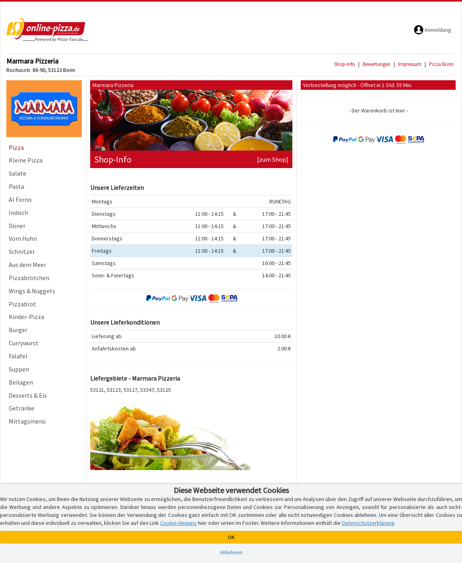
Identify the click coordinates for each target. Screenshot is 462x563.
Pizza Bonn (441, 64)
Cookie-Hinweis (178, 522)
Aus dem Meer (27, 265)
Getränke (21, 408)
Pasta (16, 186)
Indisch (18, 213)
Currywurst (24, 343)
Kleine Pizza (26, 160)
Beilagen (21, 382)
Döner (17, 226)
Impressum (409, 64)
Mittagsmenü (27, 421)
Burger (18, 330)
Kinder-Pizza (26, 317)
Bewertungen (376, 64)
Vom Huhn (23, 238)
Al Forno (20, 199)
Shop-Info (344, 64)
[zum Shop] (272, 159)
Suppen (19, 369)
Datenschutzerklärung (368, 522)
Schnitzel (22, 251)
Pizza (16, 147)
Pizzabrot (22, 304)
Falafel (18, 356)
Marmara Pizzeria (32, 61)
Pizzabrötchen (29, 278)
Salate (17, 173)
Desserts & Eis (28, 395)
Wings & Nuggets (32, 291)
